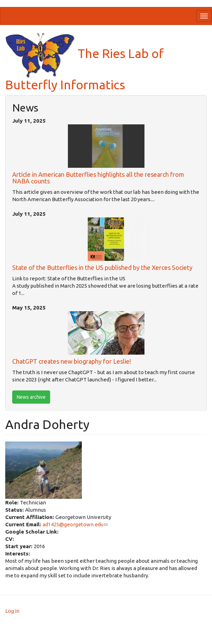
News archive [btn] (31, 397)
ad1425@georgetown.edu (75, 524)
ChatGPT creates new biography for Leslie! (71, 361)
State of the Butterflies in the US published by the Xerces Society (102, 267)
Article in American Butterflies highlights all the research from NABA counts (98, 178)
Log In (12, 611)
